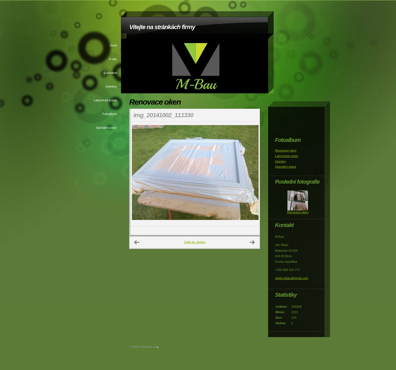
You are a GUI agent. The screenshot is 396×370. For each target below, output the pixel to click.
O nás (113, 59)
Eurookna (110, 72)
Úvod (113, 45)
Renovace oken (285, 150)
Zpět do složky (195, 242)
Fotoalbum (109, 114)
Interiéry (111, 86)
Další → (252, 242)
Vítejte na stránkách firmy (162, 27)
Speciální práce (106, 127)
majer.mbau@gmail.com (291, 278)
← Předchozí (137, 242)
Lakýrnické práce (105, 100)
